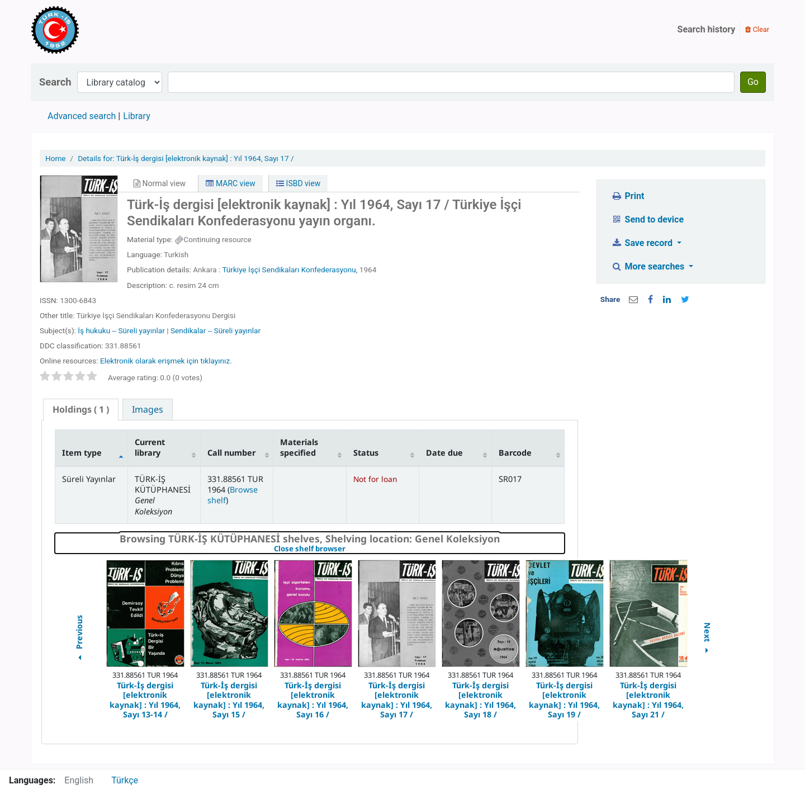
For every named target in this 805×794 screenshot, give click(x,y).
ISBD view (298, 183)
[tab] (81, 409)
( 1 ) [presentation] (81, 409)
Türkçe (124, 780)
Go (753, 82)
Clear (757, 29)
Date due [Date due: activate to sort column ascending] (444, 452)
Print (627, 196)
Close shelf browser (348, 549)
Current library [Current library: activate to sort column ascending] (150, 447)
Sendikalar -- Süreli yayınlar (216, 330)
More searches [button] (648, 266)
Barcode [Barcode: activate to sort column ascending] (515, 452)
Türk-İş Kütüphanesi (87, 29)
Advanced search (82, 116)
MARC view (230, 183)
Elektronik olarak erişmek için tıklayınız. (166, 360)
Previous (78, 639)
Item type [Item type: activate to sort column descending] (82, 452)
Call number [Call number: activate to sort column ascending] (231, 452)
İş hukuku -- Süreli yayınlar (121, 330)
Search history (707, 29)
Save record (643, 243)
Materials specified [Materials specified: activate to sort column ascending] (299, 447)
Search (55, 82)
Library (136, 116)
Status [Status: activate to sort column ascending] (365, 452)
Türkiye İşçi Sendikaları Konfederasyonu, (289, 269)
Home (55, 158)
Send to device (647, 219)
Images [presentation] (147, 409)
